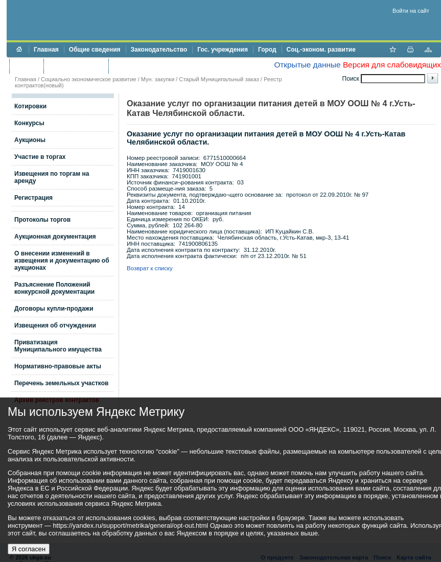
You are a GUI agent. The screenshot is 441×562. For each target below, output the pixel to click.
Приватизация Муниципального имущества (58, 346)
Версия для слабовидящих (392, 64)
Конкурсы (29, 123)
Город (267, 49)
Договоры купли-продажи (54, 308)
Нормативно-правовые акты (57, 366)
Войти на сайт (410, 11)
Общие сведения (95, 49)
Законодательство (159, 49)
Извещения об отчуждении (55, 325)
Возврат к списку (150, 268)
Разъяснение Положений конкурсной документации (54, 288)
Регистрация (33, 197)
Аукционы (29, 140)
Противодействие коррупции (157, 65)
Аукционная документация (55, 236)
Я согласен (28, 549)
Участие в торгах (39, 156)
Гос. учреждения (222, 49)
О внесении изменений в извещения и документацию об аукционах (61, 260)
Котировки (30, 106)
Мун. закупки (157, 79)
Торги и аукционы (76, 65)
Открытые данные (307, 64)
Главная (46, 49)
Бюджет (26, 65)
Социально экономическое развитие (88, 79)
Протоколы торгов (42, 219)
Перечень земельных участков (61, 383)
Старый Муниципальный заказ (219, 79)
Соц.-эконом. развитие (321, 49)
